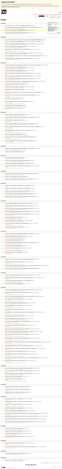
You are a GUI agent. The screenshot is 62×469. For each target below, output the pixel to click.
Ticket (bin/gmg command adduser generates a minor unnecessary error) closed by (25, 416)
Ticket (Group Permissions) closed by (14, 105)
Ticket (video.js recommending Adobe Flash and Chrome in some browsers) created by (25, 265)
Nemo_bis (10, 377)
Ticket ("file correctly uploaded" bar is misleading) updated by (20, 321)
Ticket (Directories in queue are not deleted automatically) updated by (22, 345)
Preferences (36, 14)
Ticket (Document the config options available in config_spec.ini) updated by (23, 348)
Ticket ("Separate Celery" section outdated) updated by (19, 353)
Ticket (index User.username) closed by (14, 245)
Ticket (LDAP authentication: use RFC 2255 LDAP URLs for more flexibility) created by (22, 27)
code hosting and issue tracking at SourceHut (43, 4)
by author (53, 25)
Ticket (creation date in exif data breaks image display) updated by (21, 58)
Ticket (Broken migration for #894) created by (14, 157)
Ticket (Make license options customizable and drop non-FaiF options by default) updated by (26, 341)
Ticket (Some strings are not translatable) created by (18, 67)
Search (59, 16)
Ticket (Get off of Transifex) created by (16, 433)
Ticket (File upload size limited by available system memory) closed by (22, 331)
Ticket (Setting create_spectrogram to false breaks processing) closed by (23, 43)
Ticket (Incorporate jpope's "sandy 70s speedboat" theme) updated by (20, 178)
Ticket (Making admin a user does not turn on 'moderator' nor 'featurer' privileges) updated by (24, 55)
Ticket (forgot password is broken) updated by (18, 315)
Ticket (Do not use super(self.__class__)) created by (15, 176)
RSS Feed (31, 465)
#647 (17, 332)
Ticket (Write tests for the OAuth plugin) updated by (19, 351)
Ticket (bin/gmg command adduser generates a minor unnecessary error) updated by (25, 413)
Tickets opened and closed (53, 28)
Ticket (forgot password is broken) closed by (17, 318)
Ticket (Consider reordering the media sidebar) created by (19, 32)
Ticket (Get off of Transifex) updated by (15, 376)
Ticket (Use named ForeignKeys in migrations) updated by (20, 223)
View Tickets (53, 16)
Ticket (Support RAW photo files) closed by (17, 236)
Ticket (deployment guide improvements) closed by (19, 302)
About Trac (46, 14)
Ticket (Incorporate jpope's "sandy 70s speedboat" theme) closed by (20, 203)
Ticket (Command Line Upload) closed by (15, 134)
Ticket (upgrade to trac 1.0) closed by (13, 108)
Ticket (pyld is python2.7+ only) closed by (15, 217)
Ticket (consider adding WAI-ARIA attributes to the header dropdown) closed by (24, 421)
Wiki (37, 16)
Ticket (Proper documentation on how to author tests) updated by (19, 130)
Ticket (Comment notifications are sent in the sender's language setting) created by (21, 268)
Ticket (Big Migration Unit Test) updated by (17, 305)
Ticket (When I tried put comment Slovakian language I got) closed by (22, 53)
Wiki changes (51, 30)
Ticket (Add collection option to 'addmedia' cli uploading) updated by (20, 368)
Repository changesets (52, 29)
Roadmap (47, 16)
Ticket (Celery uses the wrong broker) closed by (16, 114)
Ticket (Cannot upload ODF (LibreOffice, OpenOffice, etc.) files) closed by (20, 78)
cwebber (10, 59)
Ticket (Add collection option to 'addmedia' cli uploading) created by (20, 373)
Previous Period (52, 17)
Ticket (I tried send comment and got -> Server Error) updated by (18, 280)
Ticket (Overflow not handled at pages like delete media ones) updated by (23, 312)
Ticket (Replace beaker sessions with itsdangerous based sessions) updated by (20, 173)
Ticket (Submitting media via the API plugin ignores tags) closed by (22, 401)
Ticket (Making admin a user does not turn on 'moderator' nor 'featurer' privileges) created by (25, 65)
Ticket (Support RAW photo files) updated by (18, 261)
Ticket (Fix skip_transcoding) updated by (17, 404)
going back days (52, 24)
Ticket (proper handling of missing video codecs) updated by (18, 160)
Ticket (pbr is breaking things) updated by (15, 120)
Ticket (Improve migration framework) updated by (18, 325)
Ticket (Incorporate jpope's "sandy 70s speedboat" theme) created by (22, 289)
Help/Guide (41, 14)
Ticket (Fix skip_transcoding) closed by (16, 248)
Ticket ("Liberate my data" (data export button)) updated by (20, 292)
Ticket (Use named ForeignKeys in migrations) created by (16, 392)
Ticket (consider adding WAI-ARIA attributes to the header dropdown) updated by (24, 418)
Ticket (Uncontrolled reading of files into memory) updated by (21, 49)
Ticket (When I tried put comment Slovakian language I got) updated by (19, 136)
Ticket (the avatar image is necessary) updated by (18, 360)
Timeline (41, 16)
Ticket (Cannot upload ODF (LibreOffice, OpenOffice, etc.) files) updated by (21, 117)
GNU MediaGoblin (54, 467)
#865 (18, 71)
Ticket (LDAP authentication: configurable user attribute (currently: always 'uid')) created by (23, 41)
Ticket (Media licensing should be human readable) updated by (21, 338)
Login (32, 14)
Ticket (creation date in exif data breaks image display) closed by (21, 73)
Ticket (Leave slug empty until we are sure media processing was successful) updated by (23, 92)
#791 (14, 281)
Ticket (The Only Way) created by (13, 151)
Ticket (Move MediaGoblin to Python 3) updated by (17, 453)
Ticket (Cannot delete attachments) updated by (15, 84)
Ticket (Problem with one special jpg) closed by (18, 70)
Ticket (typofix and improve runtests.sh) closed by (18, 410)
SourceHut (18, 7)
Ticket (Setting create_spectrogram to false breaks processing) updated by (23, 296)
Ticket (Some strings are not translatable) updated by (18, 30)
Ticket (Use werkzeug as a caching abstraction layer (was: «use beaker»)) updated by (25, 357)
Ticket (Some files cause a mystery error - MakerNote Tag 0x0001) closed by (23, 81)
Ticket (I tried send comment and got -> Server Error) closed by (21, 275)
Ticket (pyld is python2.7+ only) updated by (17, 220)
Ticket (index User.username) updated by (15, 252)
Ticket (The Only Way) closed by (12, 98)
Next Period (58, 17)
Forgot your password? (57, 14)
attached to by (18, 25)
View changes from (54, 22)
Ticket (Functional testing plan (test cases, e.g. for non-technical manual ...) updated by (23, 126)
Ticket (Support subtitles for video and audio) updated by (17, 101)
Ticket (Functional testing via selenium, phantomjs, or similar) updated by (20, 123)
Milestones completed (52, 27)
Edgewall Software (12, 468)
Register (50, 14)
